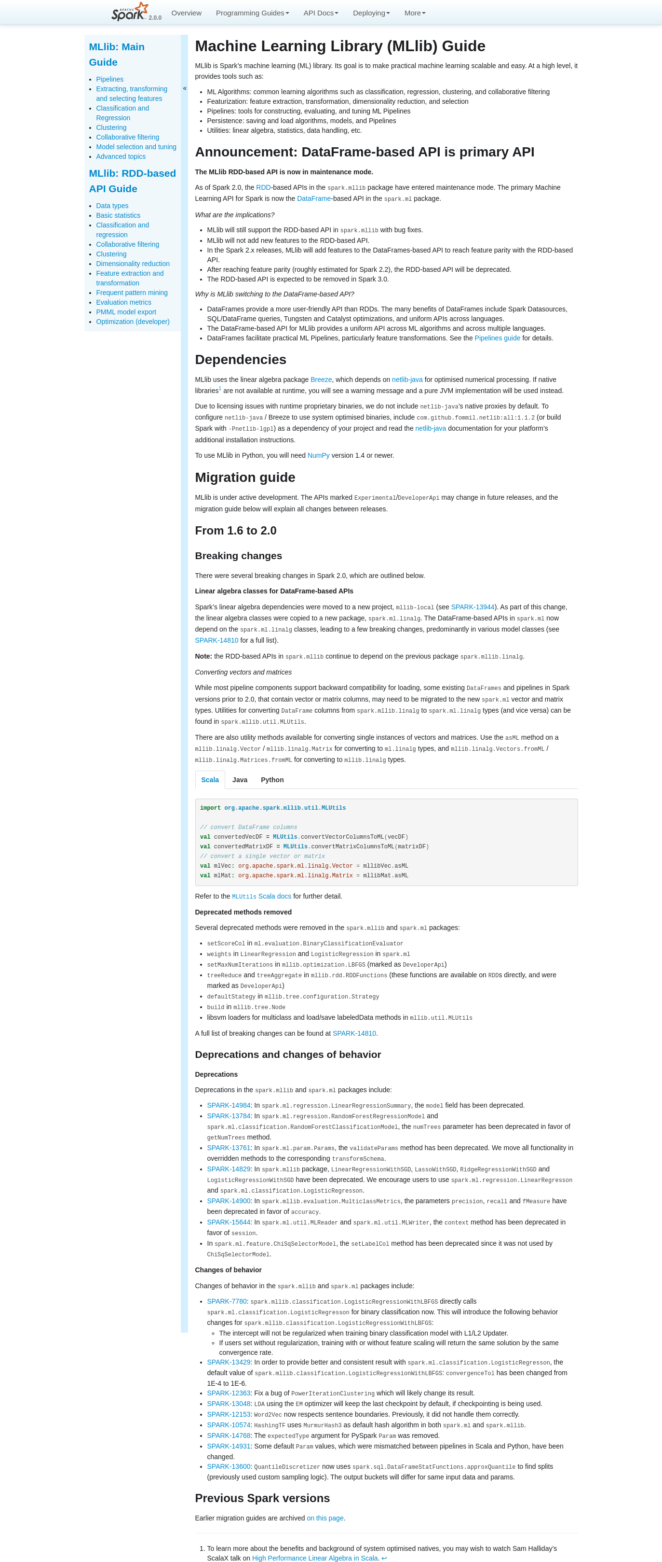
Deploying (371, 13)
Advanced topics (121, 156)
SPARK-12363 (229, 1371)
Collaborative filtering (128, 137)
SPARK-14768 (229, 1411)
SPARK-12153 (229, 1391)
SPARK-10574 (229, 1401)
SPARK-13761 (229, 1134)
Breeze (321, 378)
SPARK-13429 (229, 1341)
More (415, 13)
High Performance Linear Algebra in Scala (315, 1533)
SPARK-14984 (229, 1093)
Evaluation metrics (123, 302)
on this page (325, 1492)
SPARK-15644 (229, 1205)
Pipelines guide (498, 337)
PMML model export (126, 312)
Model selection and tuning (136, 147)
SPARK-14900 (229, 1184)
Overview (187, 13)
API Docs (321, 13)
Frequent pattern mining (132, 292)
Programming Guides (252, 13)
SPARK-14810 (217, 636)
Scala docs (262, 889)
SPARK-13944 (473, 604)
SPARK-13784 (229, 1103)
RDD (263, 187)
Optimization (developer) (133, 321)
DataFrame (314, 198)
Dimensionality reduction (133, 263)
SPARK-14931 (229, 1421)
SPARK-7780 (227, 1281)
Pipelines (110, 79)
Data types (112, 206)
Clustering (111, 127)
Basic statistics (118, 215)
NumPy (319, 453)
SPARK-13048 (229, 1381)
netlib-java (407, 378)
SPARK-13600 (229, 1441)
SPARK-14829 (229, 1154)
